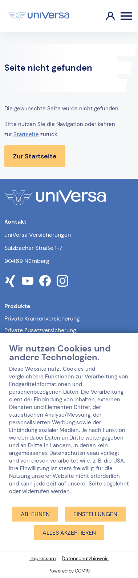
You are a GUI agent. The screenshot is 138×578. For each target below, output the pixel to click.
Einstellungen (95, 514)
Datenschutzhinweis (85, 558)
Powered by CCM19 (69, 571)
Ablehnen (35, 514)
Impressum (42, 558)
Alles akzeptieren (69, 532)
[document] (69, 424)
